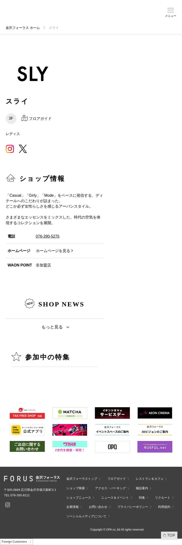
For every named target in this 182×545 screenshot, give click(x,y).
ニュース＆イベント (115, 497)
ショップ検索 (75, 488)
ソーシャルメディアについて (86, 516)
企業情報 (72, 507)
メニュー (170, 15)
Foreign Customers (14, 541)
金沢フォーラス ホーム (23, 28)
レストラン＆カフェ (150, 478)
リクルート (162, 497)
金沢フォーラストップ (81, 478)
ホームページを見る (53, 251)
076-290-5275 (47, 236)
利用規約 (164, 507)
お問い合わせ (98, 507)
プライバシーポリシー (132, 507)
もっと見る (52, 327)
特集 (142, 497)
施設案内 (142, 488)
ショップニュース (78, 497)
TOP (171, 535)
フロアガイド (116, 478)
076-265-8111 (20, 495)
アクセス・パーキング (110, 488)
